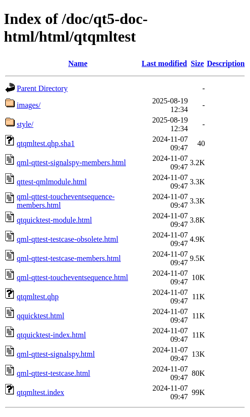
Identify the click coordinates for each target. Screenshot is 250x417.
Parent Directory (42, 88)
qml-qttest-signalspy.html (56, 354)
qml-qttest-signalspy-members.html (71, 162)
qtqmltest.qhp (38, 297)
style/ (25, 124)
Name (78, 63)
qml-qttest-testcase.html (53, 373)
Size (197, 63)
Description (226, 63)
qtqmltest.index (40, 392)
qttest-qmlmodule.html (52, 182)
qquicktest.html (40, 316)
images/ (29, 105)
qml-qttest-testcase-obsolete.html (67, 239)
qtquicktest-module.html (54, 220)
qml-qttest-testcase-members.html (69, 258)
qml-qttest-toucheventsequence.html (72, 277)
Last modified (164, 63)
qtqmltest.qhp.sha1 (46, 143)
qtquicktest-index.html (51, 335)
